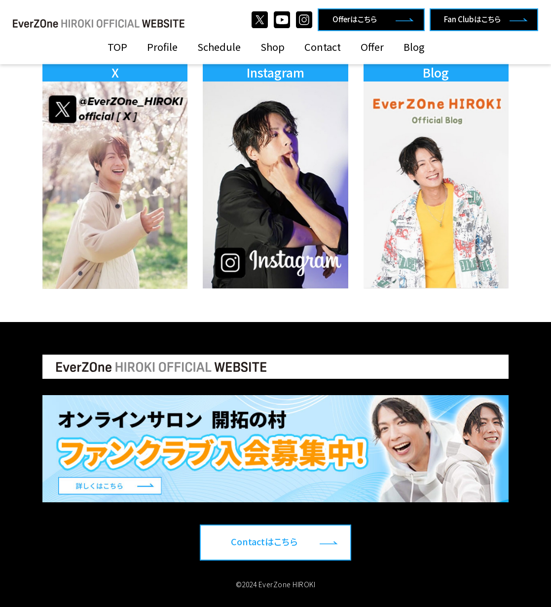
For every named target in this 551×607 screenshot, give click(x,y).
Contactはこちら (264, 541)
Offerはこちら (354, 19)
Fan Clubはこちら (472, 19)
